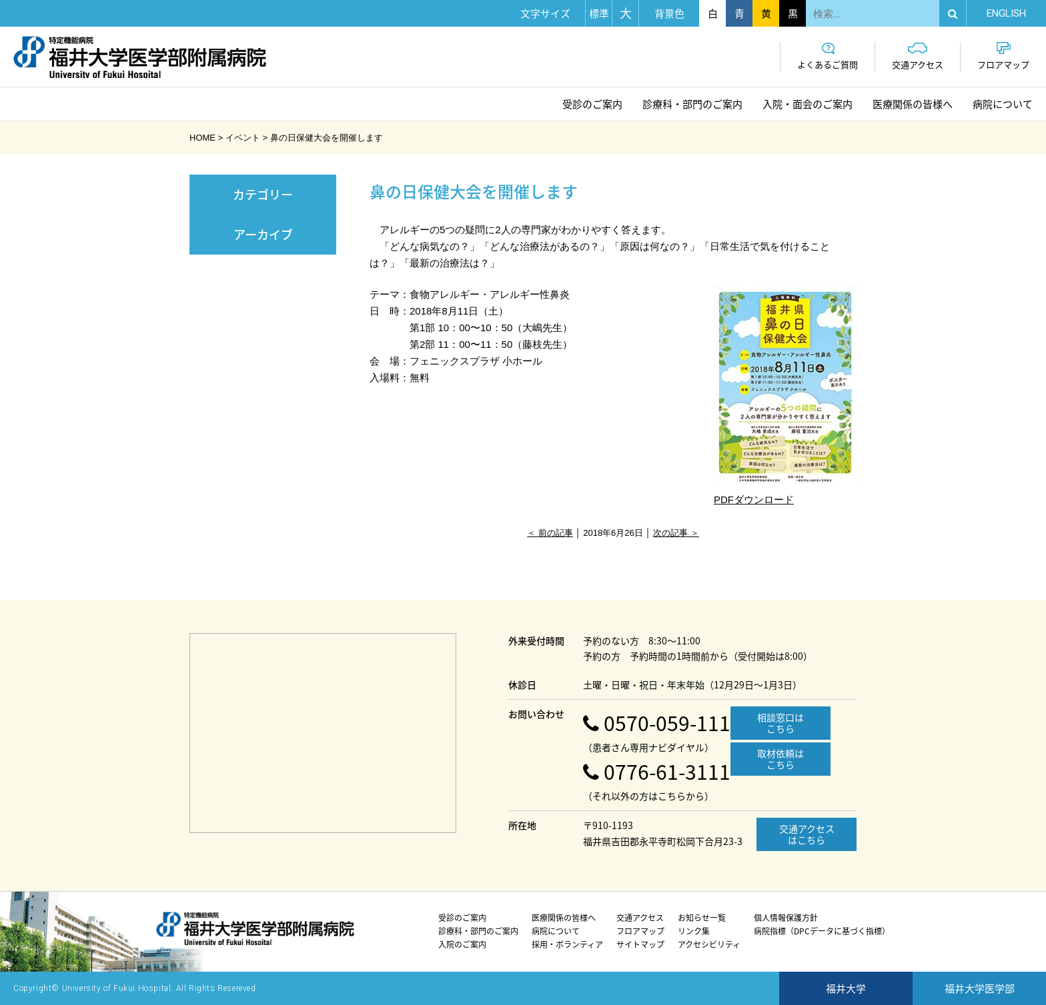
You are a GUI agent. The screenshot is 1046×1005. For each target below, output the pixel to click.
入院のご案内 (462, 944)
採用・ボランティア (567, 944)
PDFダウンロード (785, 396)
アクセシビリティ (709, 944)
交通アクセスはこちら (807, 834)
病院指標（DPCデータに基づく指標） (822, 931)
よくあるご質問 (827, 56)
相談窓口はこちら (780, 722)
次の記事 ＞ (676, 533)
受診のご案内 (592, 104)
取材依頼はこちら (780, 758)
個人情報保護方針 (786, 918)
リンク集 (694, 931)
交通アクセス (917, 56)
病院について (1003, 104)
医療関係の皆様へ (913, 104)
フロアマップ (1003, 56)
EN (1006, 13)
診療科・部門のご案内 (692, 104)
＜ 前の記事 (550, 533)
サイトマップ (640, 944)
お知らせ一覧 (702, 918)
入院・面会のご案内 (807, 104)
